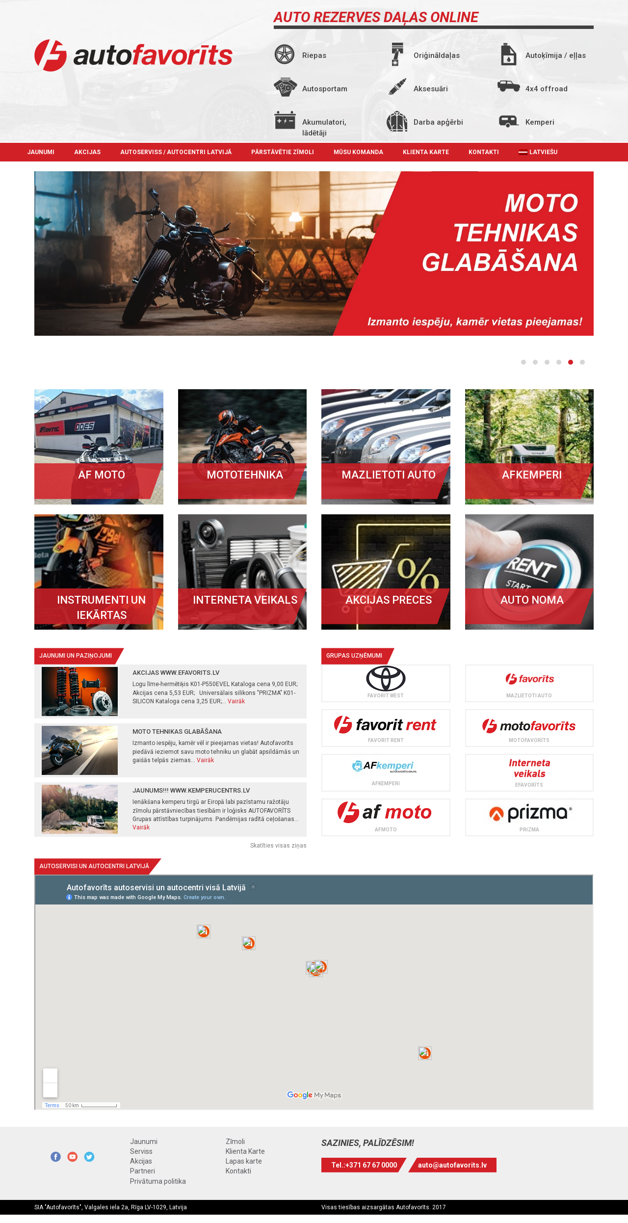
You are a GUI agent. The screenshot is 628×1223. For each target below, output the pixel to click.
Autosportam (324, 88)
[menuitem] (538, 152)
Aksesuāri (431, 88)
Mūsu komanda (358, 152)
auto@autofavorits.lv (452, 1165)
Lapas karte (244, 1161)
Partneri (142, 1171)
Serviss (141, 1151)
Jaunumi (40, 152)
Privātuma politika (158, 1181)
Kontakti (484, 152)
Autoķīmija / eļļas (555, 55)
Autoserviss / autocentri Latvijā (176, 152)
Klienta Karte (426, 152)
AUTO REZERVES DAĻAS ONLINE (376, 17)
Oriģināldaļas (437, 55)
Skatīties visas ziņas (278, 845)
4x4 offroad (546, 88)
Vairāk (236, 701)
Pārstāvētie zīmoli (282, 152)
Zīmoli (235, 1141)
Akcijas (87, 152)
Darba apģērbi (438, 122)
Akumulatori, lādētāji (324, 125)
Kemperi (539, 122)
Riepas (314, 55)
